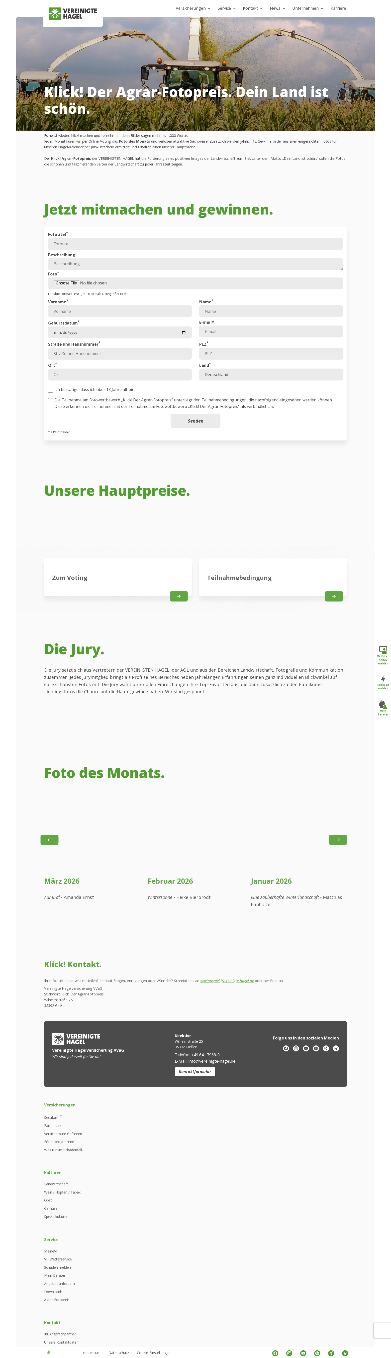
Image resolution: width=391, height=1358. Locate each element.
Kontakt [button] (250, 8)
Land (205, 381)
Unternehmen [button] (305, 8)
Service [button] (224, 8)
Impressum (91, 1352)
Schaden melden (383, 682)
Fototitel (58, 250)
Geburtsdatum (64, 338)
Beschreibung (61, 270)
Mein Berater (383, 708)
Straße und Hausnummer (74, 359)
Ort (52, 381)
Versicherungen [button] (191, 8)
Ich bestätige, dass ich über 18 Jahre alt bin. (94, 405)
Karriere (338, 8)
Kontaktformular (195, 1232)
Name (206, 317)
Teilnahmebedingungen (224, 415)
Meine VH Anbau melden (383, 655)
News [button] (275, 8)
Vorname (58, 317)
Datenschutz (118, 1352)
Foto (53, 289)
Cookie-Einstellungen (154, 1352)
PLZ (203, 359)
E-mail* (206, 338)
